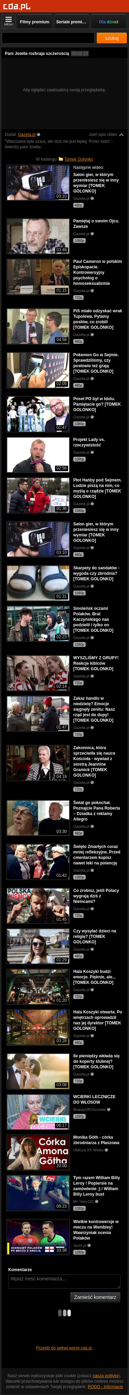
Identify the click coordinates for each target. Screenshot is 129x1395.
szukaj (112, 38)
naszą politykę (106, 1375)
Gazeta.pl (26, 134)
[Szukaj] (48, 38)
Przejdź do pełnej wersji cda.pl (64, 1348)
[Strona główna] (17, 6)
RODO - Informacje (105, 1386)
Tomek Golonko (78, 159)
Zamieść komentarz (95, 1297)
